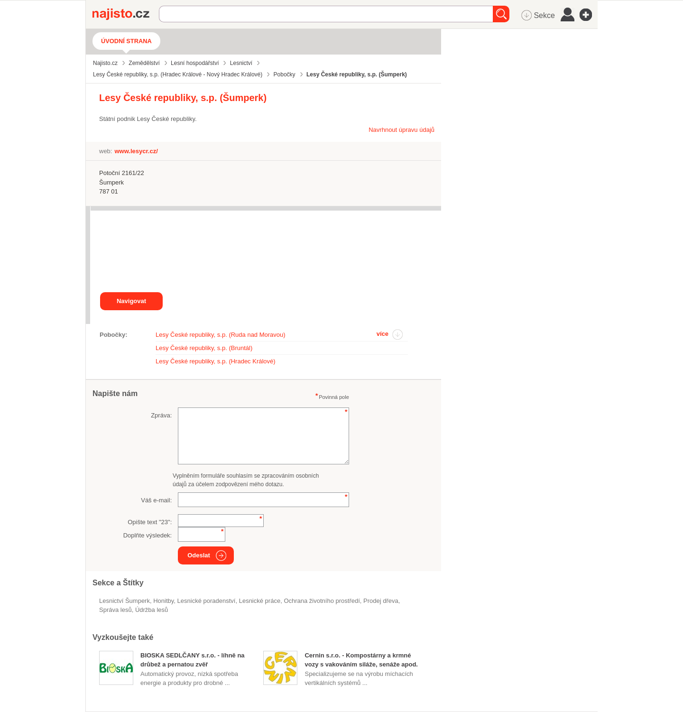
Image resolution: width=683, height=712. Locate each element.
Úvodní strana (126, 41)
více (382, 333)
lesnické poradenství (206, 600)
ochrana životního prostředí (322, 600)
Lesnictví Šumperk (124, 600)
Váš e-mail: (156, 500)
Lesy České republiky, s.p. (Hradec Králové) (216, 361)
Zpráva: (161, 415)
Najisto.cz (125, 14)
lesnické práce (259, 600)
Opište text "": (150, 522)
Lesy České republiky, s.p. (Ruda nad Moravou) (221, 334)
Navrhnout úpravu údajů (401, 129)
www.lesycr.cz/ (135, 151)
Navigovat (131, 301)
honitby (163, 600)
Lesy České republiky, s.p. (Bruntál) (204, 347)
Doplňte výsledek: (147, 535)
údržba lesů (151, 609)
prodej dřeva (380, 600)
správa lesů (115, 609)
